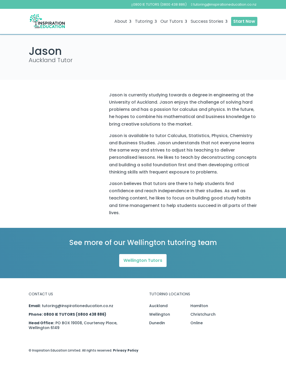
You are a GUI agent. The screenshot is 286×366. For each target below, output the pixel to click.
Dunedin (157, 323)
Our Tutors (171, 22)
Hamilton (199, 305)
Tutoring (144, 22)
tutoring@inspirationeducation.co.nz (77, 305)
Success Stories (207, 22)
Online (196, 323)
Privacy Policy (125, 350)
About (120, 22)
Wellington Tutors (142, 260)
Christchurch (203, 314)
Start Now (244, 21)
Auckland (158, 305)
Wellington (159, 314)
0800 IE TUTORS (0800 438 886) (160, 4)
